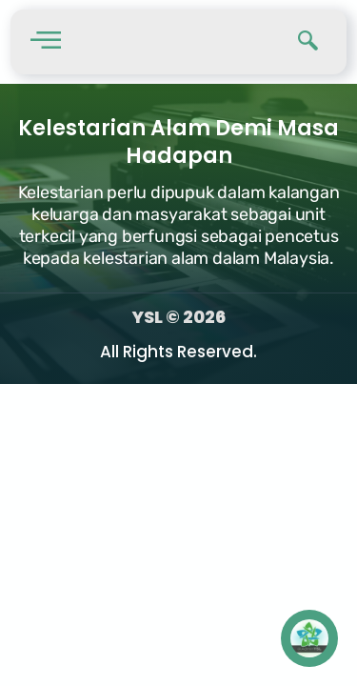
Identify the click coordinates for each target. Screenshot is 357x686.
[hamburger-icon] (45, 42)
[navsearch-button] (308, 42)
